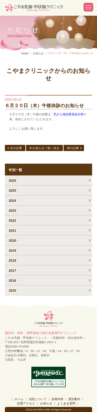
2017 (12, 270)
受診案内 (74, 399)
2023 (12, 210)
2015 (12, 290)
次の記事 (16, 148)
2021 (12, 231)
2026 (12, 180)
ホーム (19, 399)
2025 (12, 190)
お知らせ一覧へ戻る (45, 148)
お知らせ (38, 53)
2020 (12, 240)
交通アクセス (26, 403)
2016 (12, 280)
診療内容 (57, 399)
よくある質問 (66, 403)
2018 (12, 260)
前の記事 (73, 148)
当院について (38, 399)
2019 (12, 250)
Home (24, 53)
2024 (12, 200)
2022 (12, 220)
